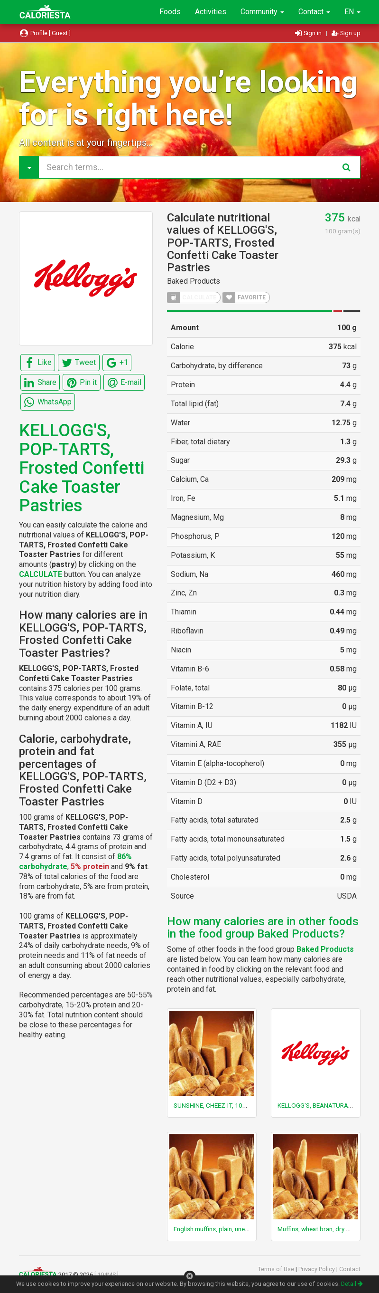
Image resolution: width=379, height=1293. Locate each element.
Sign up (346, 33)
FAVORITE (244, 297)
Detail (352, 1283)
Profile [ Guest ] (45, 33)
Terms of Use (277, 1269)
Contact (314, 11)
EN (352, 11)
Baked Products (193, 281)
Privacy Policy (317, 1269)
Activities (210, 11)
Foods (170, 11)
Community (262, 11)
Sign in (309, 33)
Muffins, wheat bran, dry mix (316, 1229)
